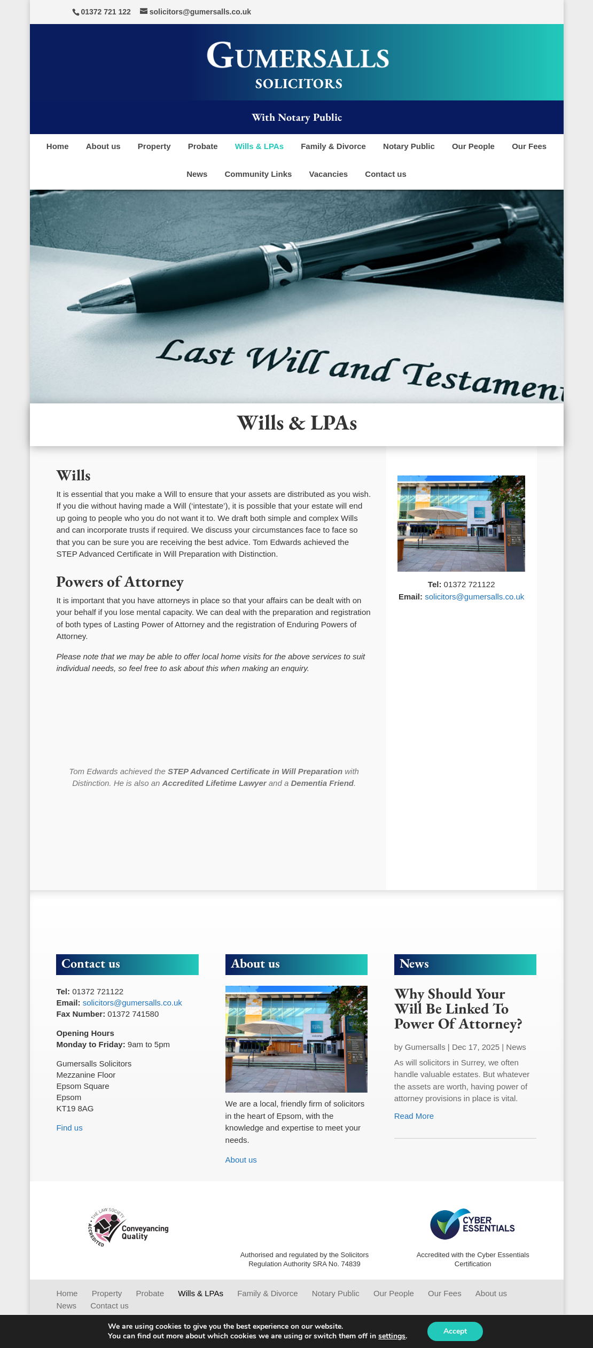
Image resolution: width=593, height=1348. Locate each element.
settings (391, 1336)
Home (57, 146)
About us (103, 146)
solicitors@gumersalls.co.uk (474, 596)
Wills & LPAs (259, 146)
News (196, 173)
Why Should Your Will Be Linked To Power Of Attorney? (458, 1008)
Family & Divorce (333, 146)
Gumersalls (425, 1046)
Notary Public (409, 146)
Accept (455, 1331)
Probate (203, 146)
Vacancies (328, 173)
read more (414, 1115)
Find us (69, 1127)
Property (154, 146)
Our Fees (529, 146)
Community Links (258, 173)
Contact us (386, 173)
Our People (473, 146)
